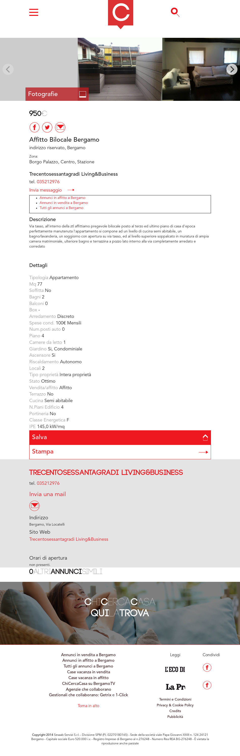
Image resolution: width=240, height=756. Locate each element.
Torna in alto (88, 706)
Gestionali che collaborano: (74, 695)
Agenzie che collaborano (88, 690)
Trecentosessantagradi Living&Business (106, 473)
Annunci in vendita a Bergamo (64, 203)
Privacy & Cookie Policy (175, 705)
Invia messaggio (51, 190)
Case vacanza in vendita (88, 672)
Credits (175, 711)
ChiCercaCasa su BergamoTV (88, 684)
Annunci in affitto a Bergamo (62, 198)
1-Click (122, 695)
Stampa (120, 452)
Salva (120, 437)
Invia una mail (47, 495)
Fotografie (57, 94)
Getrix (105, 695)
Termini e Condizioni (175, 699)
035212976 (48, 182)
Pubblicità (175, 717)
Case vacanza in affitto (88, 678)
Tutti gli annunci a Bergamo (61, 208)
